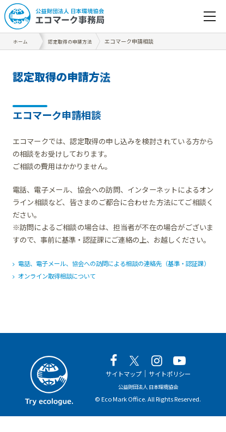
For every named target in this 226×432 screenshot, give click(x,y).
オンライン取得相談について (65, 288)
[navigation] (210, 16)
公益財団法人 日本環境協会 (148, 402)
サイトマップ (120, 389)
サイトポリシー (173, 389)
